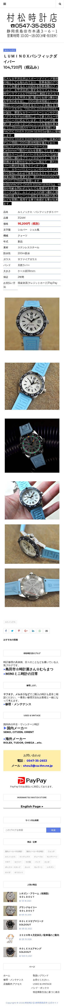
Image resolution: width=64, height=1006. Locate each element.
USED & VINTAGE (42, 984)
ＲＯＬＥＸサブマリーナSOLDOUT (31, 923)
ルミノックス (10, 622)
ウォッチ (51, 851)
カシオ (46, 862)
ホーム (6, 975)
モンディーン (52, 857)
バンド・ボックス (40, 987)
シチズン (50, 867)
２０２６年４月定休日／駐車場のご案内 (39, 935)
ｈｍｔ (7, 862)
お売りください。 (42, 979)
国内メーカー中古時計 (13, 851)
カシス (27, 867)
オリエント (19, 872)
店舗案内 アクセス (12, 984)
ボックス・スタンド (12, 867)
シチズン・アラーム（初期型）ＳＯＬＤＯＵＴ (34, 895)
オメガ (7, 872)
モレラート (38, 867)
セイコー (18, 862)
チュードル (38, 857)
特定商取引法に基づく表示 (46, 992)
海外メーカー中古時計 (35, 851)
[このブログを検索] (24, 830)
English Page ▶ (32, 806)
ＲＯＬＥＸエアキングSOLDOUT (30, 950)
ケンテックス (25, 857)
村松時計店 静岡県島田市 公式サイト (41, 1002)
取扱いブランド (40, 975)
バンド (37, 862)
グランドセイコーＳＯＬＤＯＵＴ (28, 909)
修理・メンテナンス (13, 979)
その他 (28, 862)
